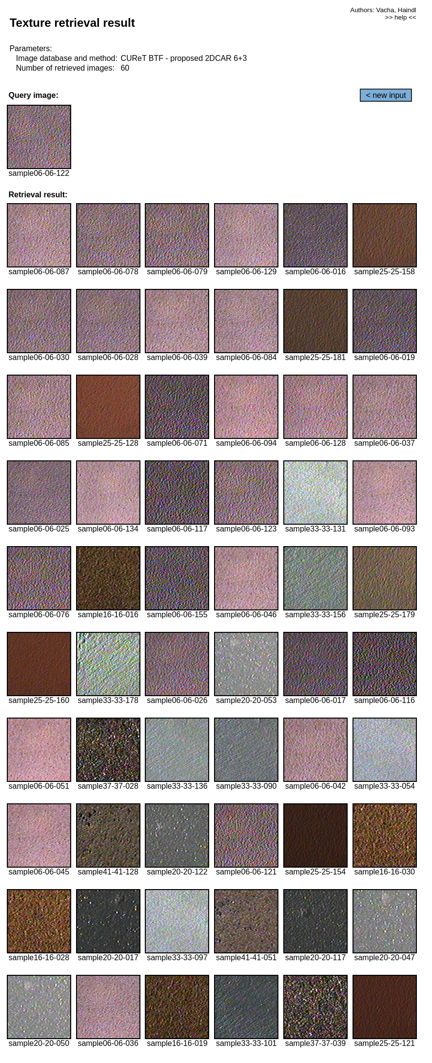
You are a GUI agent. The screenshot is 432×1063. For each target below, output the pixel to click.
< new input (386, 95)
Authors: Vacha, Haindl (383, 10)
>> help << (400, 17)
